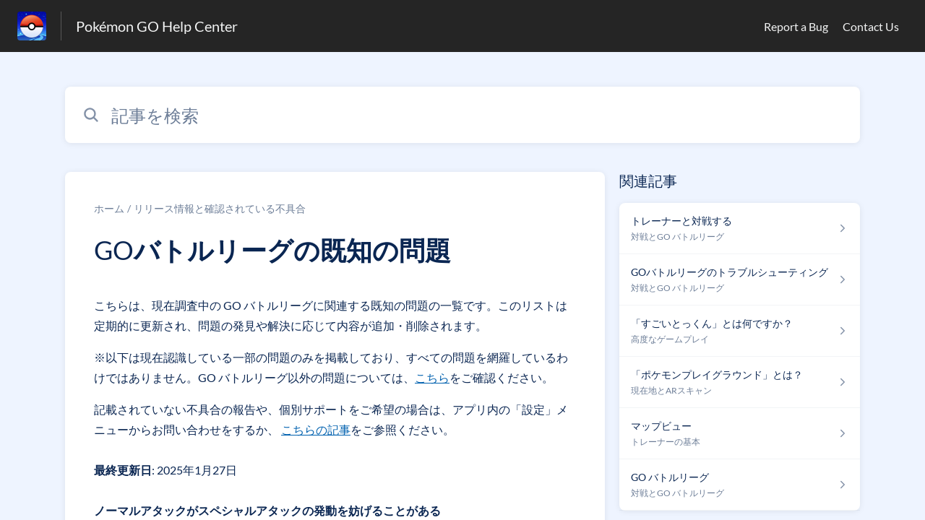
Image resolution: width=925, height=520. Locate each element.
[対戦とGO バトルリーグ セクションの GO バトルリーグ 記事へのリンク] (739, 485)
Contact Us (871, 26)
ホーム (109, 208)
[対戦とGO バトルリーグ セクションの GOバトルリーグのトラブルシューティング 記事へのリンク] (739, 280)
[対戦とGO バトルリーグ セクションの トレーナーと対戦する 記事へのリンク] (739, 228)
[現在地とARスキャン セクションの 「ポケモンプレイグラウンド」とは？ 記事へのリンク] (739, 382)
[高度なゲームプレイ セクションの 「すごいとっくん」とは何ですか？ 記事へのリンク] (739, 331)
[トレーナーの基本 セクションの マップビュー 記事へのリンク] (739, 433)
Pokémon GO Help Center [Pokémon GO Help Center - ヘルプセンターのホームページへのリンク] (157, 26)
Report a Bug (796, 26)
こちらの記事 (315, 429)
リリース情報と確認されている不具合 (220, 208)
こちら (432, 377)
